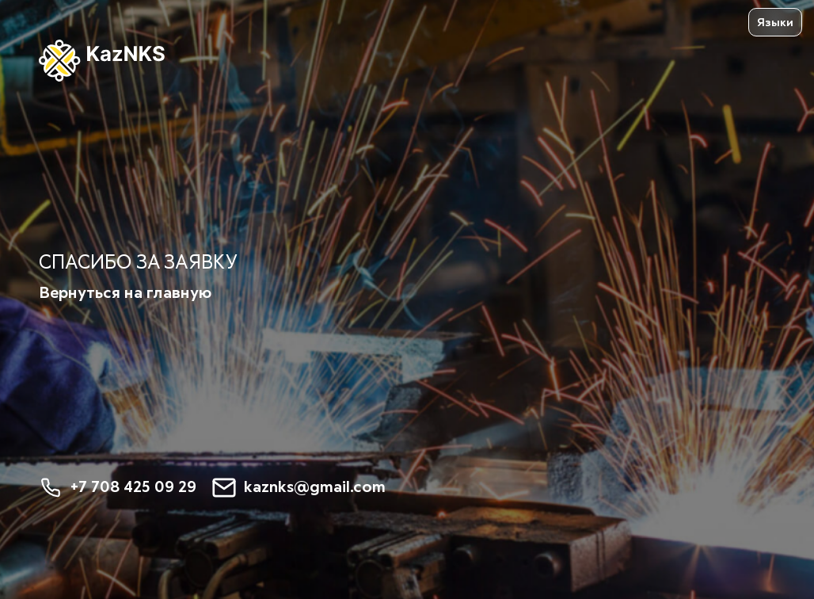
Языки (775, 23)
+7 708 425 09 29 (117, 488)
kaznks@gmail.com (299, 488)
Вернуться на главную (125, 293)
